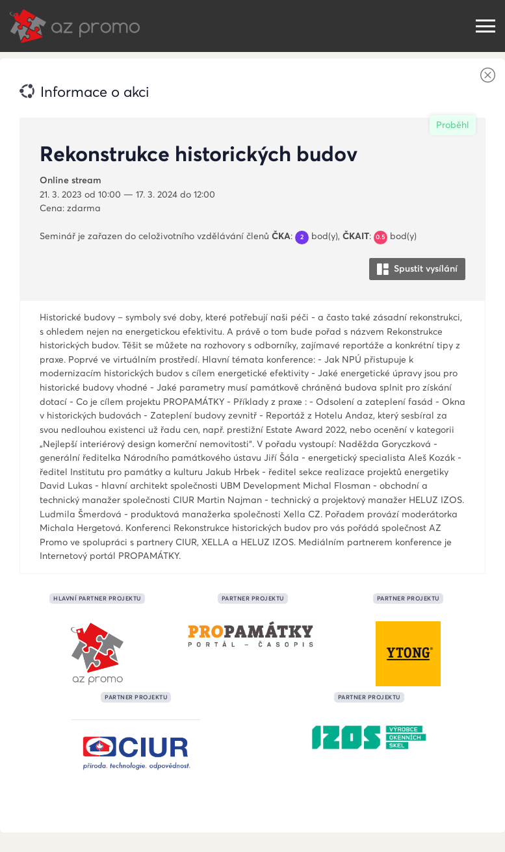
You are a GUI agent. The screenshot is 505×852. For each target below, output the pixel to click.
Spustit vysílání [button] (417, 269)
